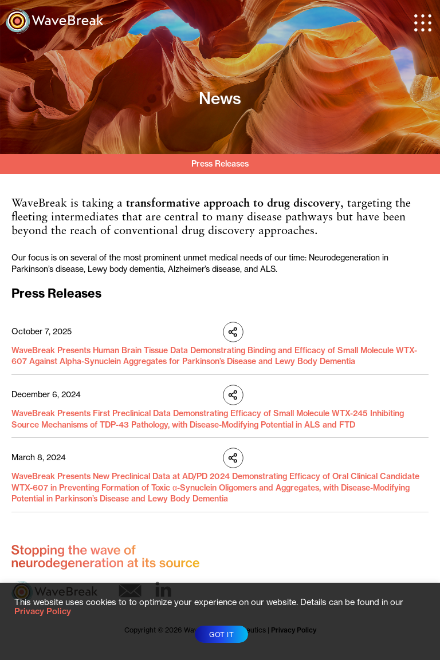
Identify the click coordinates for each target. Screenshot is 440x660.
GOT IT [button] (221, 634)
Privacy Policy (42, 611)
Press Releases (220, 164)
